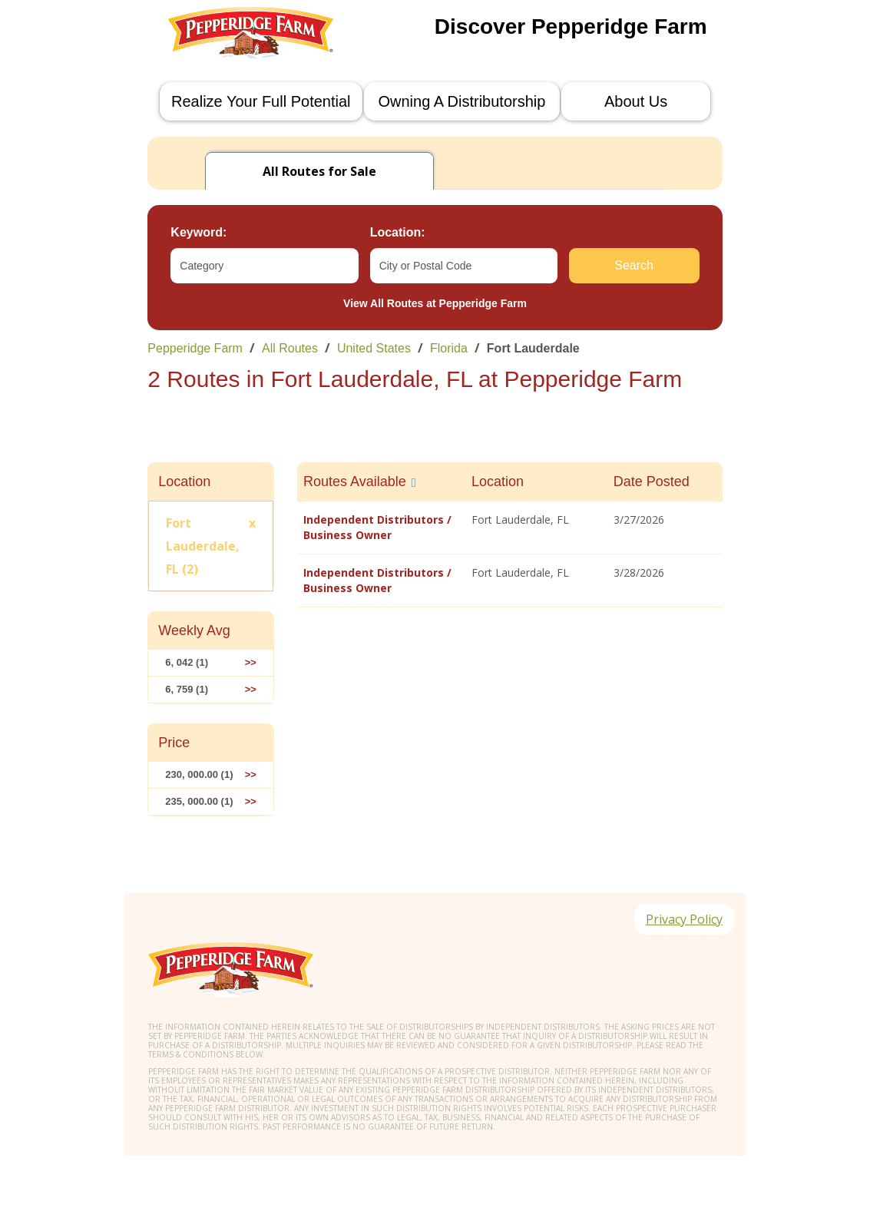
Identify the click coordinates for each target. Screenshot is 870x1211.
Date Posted (652, 481)
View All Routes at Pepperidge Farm (435, 303)
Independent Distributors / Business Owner (377, 527)
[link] (434, 348)
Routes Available (354, 481)
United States (374, 348)
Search (633, 265)
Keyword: (198, 232)
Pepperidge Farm (195, 348)
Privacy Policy (683, 920)
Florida (449, 348)
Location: (397, 232)
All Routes (290, 348)
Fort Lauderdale (533, 348)
